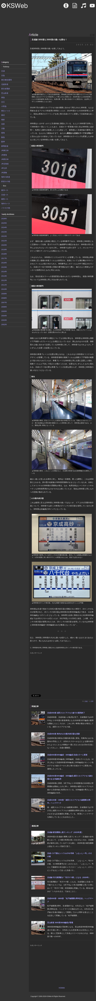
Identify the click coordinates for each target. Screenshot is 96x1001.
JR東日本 (5, 150)
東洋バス (4, 190)
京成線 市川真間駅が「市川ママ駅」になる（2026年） (68, 877)
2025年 (4, 223)
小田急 (3, 106)
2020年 (4, 245)
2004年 (4, 316)
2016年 (4, 263)
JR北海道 (5, 164)
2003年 (4, 320)
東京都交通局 (6, 80)
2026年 (4, 219)
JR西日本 (5, 159)
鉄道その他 (5, 181)
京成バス (4, 195)
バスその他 (5, 208)
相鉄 (3, 120)
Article (74, 7)
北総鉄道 (4, 84)
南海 (3, 133)
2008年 (4, 298)
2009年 (4, 294)
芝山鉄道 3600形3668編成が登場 (60, 923)
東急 (3, 97)
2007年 (4, 302)
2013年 (4, 276)
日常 (92, 701)
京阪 (3, 128)
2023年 (4, 232)
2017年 (4, 258)
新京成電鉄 (5, 89)
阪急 (3, 137)
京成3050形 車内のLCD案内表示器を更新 (63, 734)
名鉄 (3, 124)
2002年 (4, 325)
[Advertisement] (13, 45)
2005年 (4, 311)
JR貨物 (4, 173)
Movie (92, 7)
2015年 (4, 267)
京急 (3, 75)
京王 (3, 102)
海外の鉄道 (5, 177)
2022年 (4, 236)
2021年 (4, 241)
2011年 (4, 285)
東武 (3, 115)
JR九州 (4, 168)
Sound (83, 7)
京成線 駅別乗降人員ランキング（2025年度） (65, 832)
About (66, 7)
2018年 (4, 254)
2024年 (4, 227)
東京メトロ (5, 111)
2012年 (4, 280)
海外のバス (5, 204)
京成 (86, 701)
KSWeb (14, 5)
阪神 (3, 142)
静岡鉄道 (4, 146)
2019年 (4, 250)
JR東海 (4, 155)
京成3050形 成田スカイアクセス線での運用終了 (66, 713)
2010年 (4, 289)
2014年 (4, 272)
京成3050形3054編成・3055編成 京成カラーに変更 (67, 755)
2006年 (4, 307)
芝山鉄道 (4, 93)
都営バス (4, 199)
